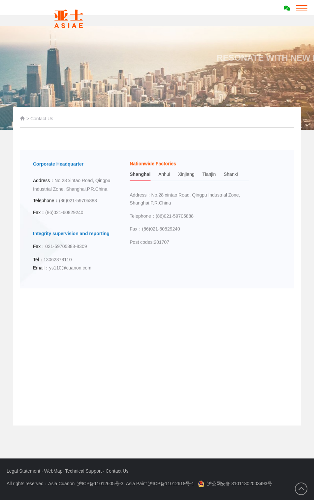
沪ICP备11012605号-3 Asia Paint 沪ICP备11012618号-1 (135, 483)
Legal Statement (24, 471)
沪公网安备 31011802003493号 (235, 483)
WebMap (53, 471)
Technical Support (84, 471)
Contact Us (41, 119)
